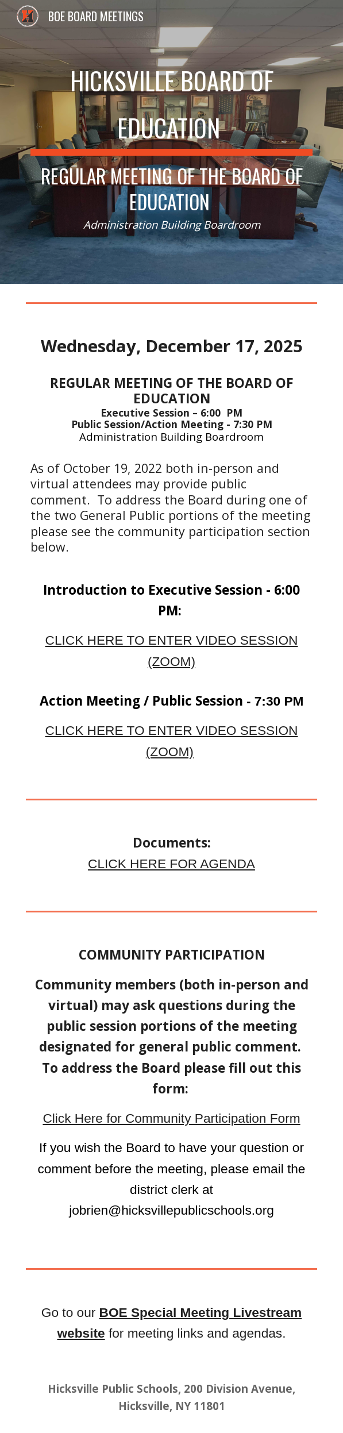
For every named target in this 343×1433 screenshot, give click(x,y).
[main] (171, 142)
